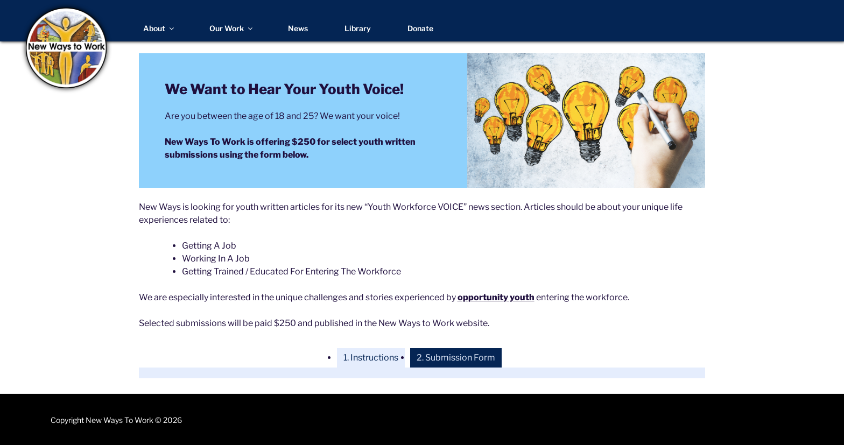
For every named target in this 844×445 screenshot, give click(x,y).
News (298, 28)
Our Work (231, 28)
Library (357, 28)
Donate (420, 28)
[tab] (371, 358)
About (159, 28)
